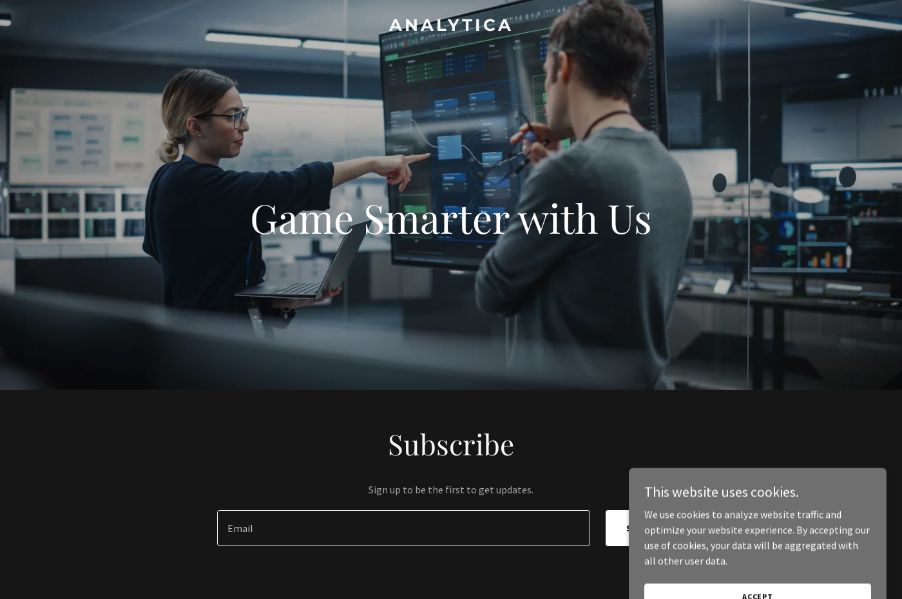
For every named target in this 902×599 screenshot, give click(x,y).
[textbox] (403, 528)
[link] (451, 27)
